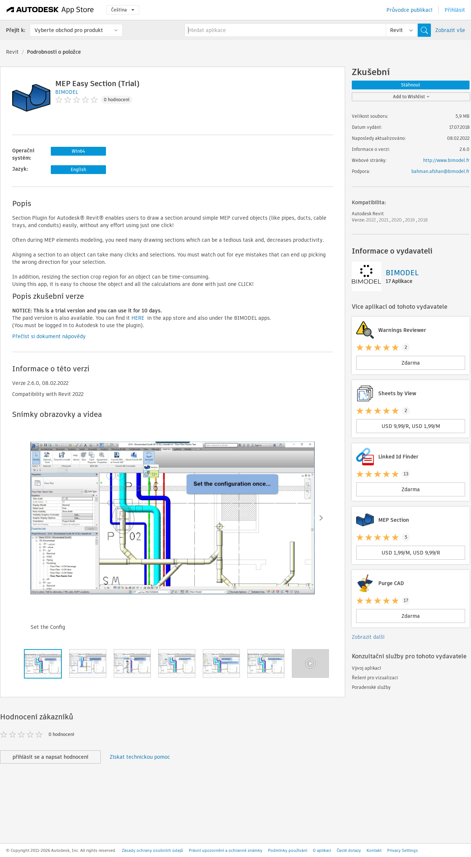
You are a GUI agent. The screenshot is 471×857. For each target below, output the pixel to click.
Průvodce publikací (409, 10)
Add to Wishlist (411, 96)
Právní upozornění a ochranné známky (225, 850)
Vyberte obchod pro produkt (69, 30)
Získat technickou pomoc (140, 757)
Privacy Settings (402, 850)
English (78, 169)
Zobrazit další (368, 637)
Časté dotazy (349, 850)
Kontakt (374, 850)
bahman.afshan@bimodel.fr (440, 171)
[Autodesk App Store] (50, 9)
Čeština (122, 10)
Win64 (78, 151)
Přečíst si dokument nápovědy (49, 336)
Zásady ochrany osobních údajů (152, 850)
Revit (12, 52)
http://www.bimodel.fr (446, 160)
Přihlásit (455, 10)
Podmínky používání (287, 850)
